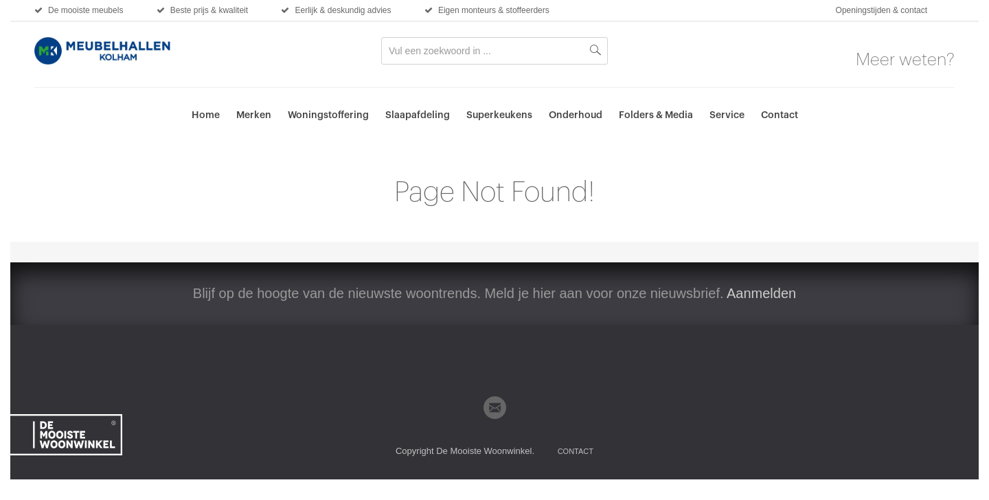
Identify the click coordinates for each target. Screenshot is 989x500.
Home (206, 115)
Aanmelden (761, 293)
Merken (253, 115)
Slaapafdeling (417, 115)
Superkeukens (499, 115)
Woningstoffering (328, 115)
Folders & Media (656, 115)
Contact (779, 115)
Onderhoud (575, 115)
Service (726, 115)
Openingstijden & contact (881, 10)
